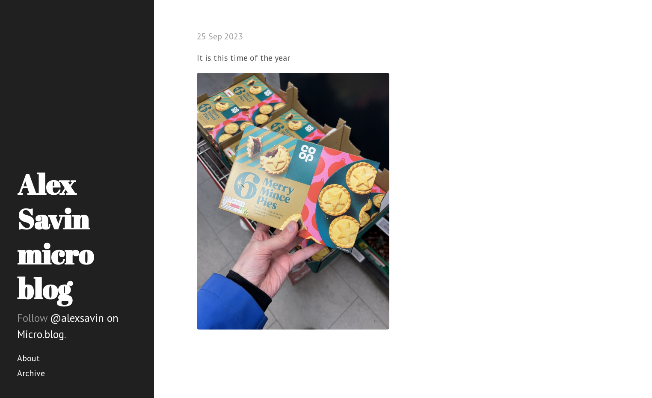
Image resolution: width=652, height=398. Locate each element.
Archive (31, 373)
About (28, 358)
